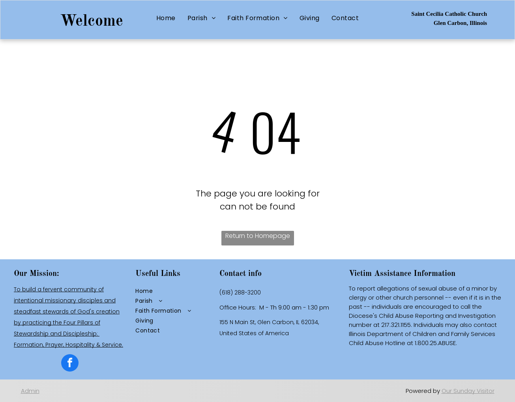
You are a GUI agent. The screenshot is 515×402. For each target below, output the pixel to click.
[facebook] (70, 364)
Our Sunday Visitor (468, 391)
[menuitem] (166, 18)
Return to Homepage (257, 235)
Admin (30, 391)
